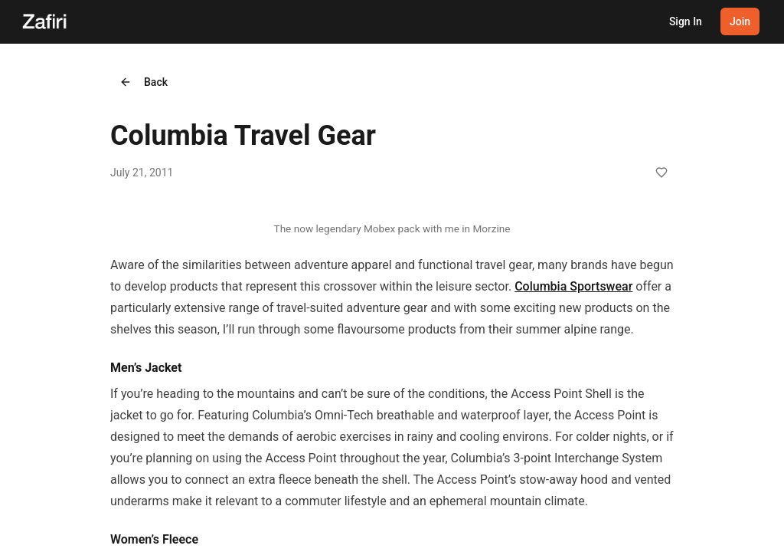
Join (740, 21)
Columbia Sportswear (573, 286)
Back (143, 82)
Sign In (685, 21)
